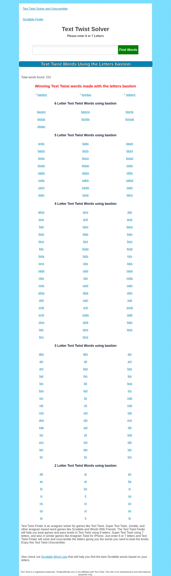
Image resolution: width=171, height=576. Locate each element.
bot (85, 391)
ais (41, 361)
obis (129, 293)
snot (41, 315)
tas (130, 449)
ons (129, 420)
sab (41, 427)
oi (85, 503)
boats (41, 165)
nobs (129, 278)
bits (41, 249)
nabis (41, 173)
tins (41, 337)
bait (41, 226)
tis (85, 457)
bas (129, 368)
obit (41, 300)
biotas (41, 119)
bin (85, 376)
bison (85, 158)
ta (41, 518)
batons (85, 112)
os (41, 510)
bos (41, 391)
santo (85, 187)
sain (85, 300)
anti (85, 219)
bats (85, 234)
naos (129, 271)
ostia (41, 180)
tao (85, 449)
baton (41, 151)
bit (85, 383)
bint (85, 241)
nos (41, 413)
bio (130, 376)
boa (129, 383)
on (129, 503)
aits (129, 212)
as (41, 481)
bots (85, 256)
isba (129, 263)
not (85, 413)
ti (85, 518)
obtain (41, 126)
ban (85, 368)
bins (41, 241)
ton (130, 457)
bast (41, 234)
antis (41, 143)
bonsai (129, 119)
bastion (42, 94)
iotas (130, 165)
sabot (129, 180)
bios (129, 241)
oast (85, 285)
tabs (129, 322)
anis (41, 219)
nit (85, 405)
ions (41, 263)
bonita (86, 119)
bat (41, 376)
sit (85, 435)
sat (85, 427)
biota (41, 158)
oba (41, 420)
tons (85, 337)
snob (129, 307)
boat (130, 249)
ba (129, 481)
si (85, 510)
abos (41, 212)
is (41, 496)
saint (41, 187)
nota (41, 285)
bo (85, 488)
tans (85, 329)
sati (129, 300)
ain (130, 354)
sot (85, 442)
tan (41, 449)
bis (41, 383)
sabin (85, 180)
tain (41, 329)
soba (85, 315)
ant (41, 368)
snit (85, 307)
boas (85, 249)
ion (41, 398)
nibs (41, 278)
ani (130, 361)
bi (41, 488)
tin (41, 457)
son (41, 442)
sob (129, 435)
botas (85, 165)
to (129, 518)
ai (85, 474)
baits (85, 143)
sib (129, 427)
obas (41, 293)
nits (85, 278)
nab (129, 398)
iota (85, 263)
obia (85, 293)
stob (85, 322)
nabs (41, 271)
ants (129, 219)
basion (41, 112)
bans (129, 226)
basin (129, 143)
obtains (130, 94)
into (129, 256)
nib (41, 405)
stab (129, 315)
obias (85, 173)
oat (130, 413)
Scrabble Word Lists (54, 556)
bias (129, 234)
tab (130, 442)
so (129, 510)
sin (41, 435)
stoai (85, 195)
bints (85, 151)
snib (41, 307)
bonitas (86, 94)
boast (129, 158)
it (85, 496)
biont (129, 151)
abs (85, 354)
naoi (85, 271)
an (129, 474)
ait (85, 361)
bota (41, 256)
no (41, 503)
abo (41, 354)
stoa (41, 322)
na (129, 496)
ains (85, 212)
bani (85, 226)
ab (41, 474)
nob (129, 405)
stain (41, 195)
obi (85, 420)
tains (130, 195)
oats (129, 285)
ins (129, 391)
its (85, 398)
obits (130, 173)
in (129, 488)
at (85, 481)
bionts (130, 112)
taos (129, 329)
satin (130, 187)
